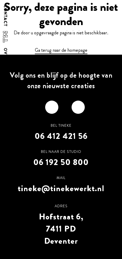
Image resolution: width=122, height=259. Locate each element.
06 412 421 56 (61, 136)
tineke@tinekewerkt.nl (61, 188)
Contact (5, 16)
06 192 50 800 (61, 162)
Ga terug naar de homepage (61, 50)
